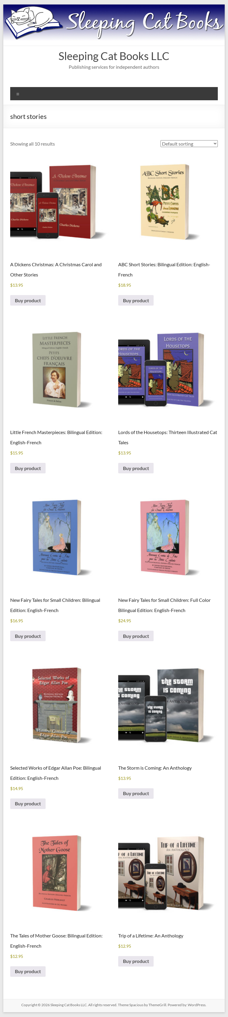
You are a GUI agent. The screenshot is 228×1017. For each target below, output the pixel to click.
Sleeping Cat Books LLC (114, 55)
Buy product (28, 300)
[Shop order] (189, 143)
